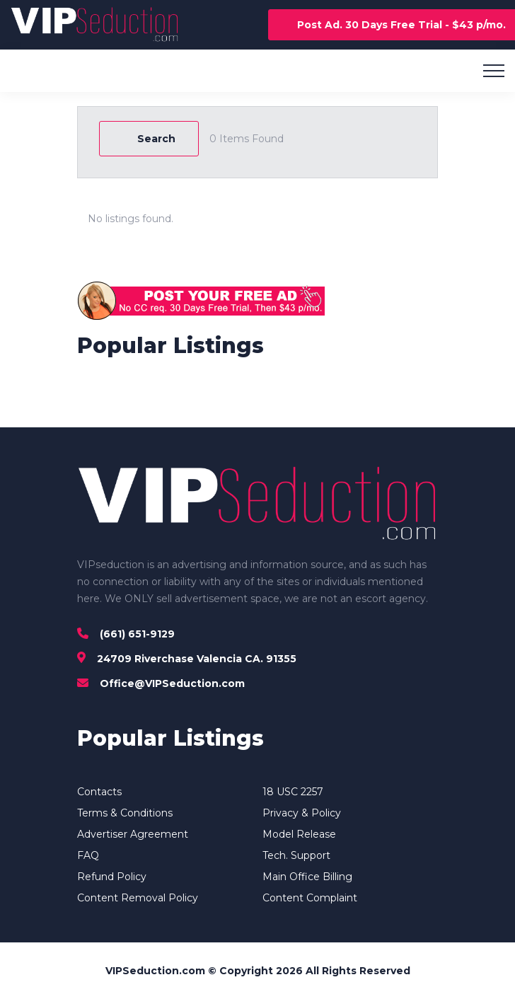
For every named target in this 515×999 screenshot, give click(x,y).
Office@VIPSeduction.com (172, 683)
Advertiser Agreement (132, 834)
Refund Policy (111, 876)
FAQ (88, 855)
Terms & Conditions (125, 813)
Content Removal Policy (137, 897)
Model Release (299, 834)
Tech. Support (296, 855)
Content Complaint (309, 897)
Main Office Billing (307, 876)
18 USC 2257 (292, 791)
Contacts (99, 791)
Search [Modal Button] (148, 138)
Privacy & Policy (301, 813)
